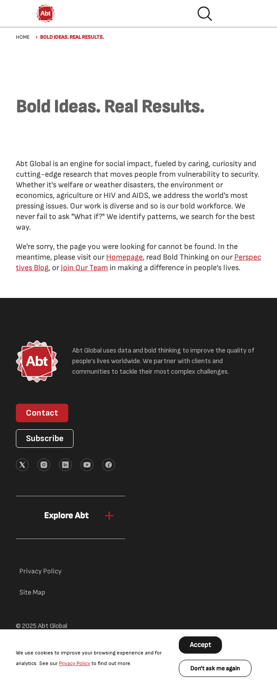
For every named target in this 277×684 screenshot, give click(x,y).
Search (205, 13)
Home (23, 37)
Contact (42, 413)
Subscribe (44, 438)
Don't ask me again (215, 668)
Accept (200, 645)
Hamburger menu (233, 13)
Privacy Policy (74, 663)
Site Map (32, 592)
